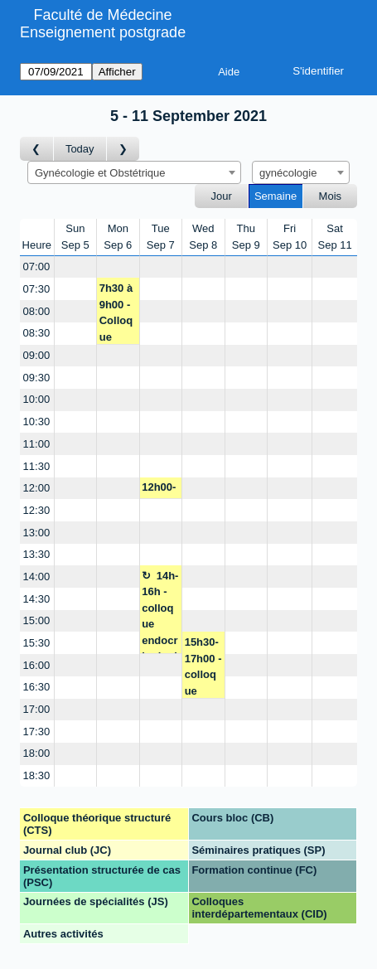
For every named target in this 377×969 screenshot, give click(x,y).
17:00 (37, 709)
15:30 (37, 643)
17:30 (37, 731)
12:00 (37, 488)
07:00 (37, 266)
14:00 (37, 576)
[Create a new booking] (75, 267)
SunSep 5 (75, 236)
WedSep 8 (203, 236)
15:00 (37, 620)
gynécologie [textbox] (288, 173)
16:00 (37, 665)
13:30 (37, 554)
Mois (330, 196)
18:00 (37, 753)
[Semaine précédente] (37, 149)
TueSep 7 (161, 236)
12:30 (37, 510)
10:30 (37, 421)
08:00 (37, 311)
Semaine (275, 196)
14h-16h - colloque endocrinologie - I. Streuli (160, 611)
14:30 (37, 599)
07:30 (37, 289)
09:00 (37, 355)
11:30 (37, 466)
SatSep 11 (334, 236)
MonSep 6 (118, 236)
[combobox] (134, 172)
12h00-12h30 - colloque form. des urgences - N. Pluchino (160, 490)
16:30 (37, 687)
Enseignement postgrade (103, 32)
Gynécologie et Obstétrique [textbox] (100, 173)
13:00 (37, 532)
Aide (228, 71)
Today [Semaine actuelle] (79, 149)
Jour (221, 196)
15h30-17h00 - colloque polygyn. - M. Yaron (203, 667)
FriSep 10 (290, 236)
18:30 (37, 775)
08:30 (37, 333)
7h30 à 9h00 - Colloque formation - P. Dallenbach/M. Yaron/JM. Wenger (118, 313)
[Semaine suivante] (123, 149)
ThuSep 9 (246, 236)
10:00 (37, 399)
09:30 (37, 377)
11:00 (37, 444)
